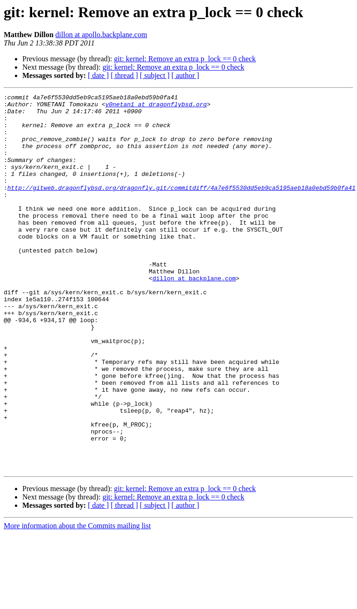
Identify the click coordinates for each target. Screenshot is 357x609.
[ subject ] (155, 75)
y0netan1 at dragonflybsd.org (155, 107)
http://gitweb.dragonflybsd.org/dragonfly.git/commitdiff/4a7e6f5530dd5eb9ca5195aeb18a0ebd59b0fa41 (181, 207)
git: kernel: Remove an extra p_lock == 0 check (185, 59)
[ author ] (185, 75)
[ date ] (98, 75)
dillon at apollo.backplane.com (101, 35)
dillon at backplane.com (194, 315)
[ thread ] (124, 75)
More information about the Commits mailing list (77, 601)
